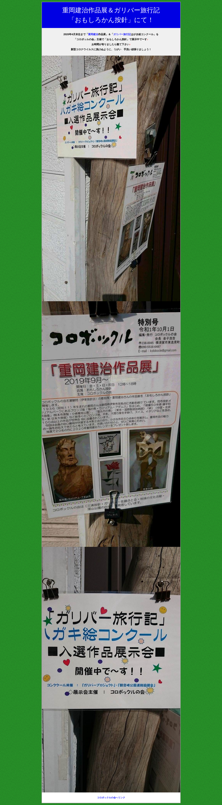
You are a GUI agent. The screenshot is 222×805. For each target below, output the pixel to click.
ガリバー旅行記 (122, 34)
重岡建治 (93, 34)
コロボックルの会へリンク (111, 797)
